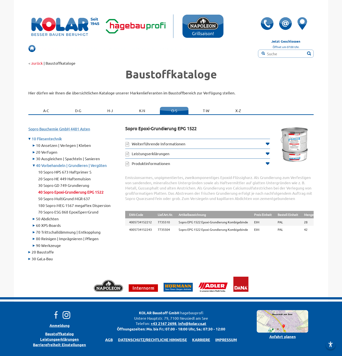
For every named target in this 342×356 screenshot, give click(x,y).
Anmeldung (60, 325)
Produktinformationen (151, 163)
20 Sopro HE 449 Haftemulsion (64, 178)
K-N (142, 110)
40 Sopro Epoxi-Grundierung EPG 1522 (71, 192)
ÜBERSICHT (53, 48)
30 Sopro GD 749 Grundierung (63, 185)
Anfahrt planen (282, 336)
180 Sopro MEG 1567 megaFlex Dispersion (74, 205)
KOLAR (145, 313)
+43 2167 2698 (163, 323)
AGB (109, 339)
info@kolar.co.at (192, 323)
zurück (37, 63)
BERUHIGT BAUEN (90, 48)
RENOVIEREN (166, 48)
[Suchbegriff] (286, 54)
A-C (46, 110)
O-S (174, 110)
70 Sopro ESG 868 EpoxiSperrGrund (68, 212)
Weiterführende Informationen (158, 143)
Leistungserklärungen (150, 153)
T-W (206, 110)
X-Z (238, 110)
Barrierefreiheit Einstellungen (59, 344)
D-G (78, 110)
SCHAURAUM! (131, 48)
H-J (110, 110)
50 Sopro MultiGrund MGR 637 (64, 198)
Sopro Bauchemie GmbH (59, 129)
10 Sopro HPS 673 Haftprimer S (64, 172)
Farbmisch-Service (205, 48)
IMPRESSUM (226, 339)
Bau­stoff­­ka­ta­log (59, 334)
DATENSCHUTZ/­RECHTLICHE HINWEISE (152, 339)
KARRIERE (201, 339)
